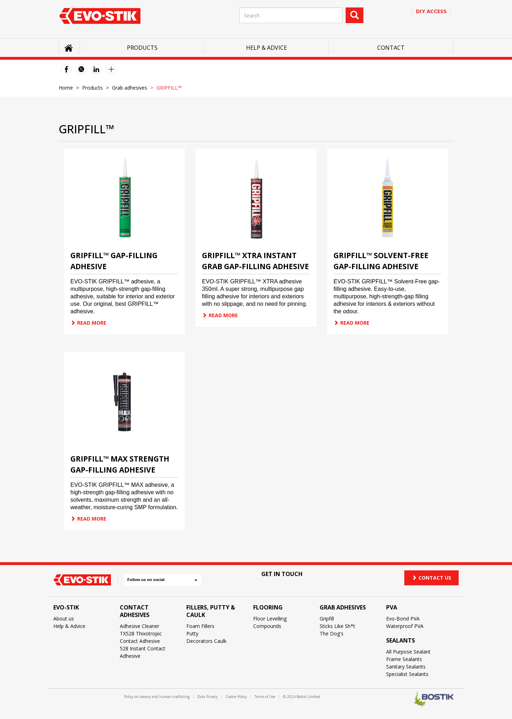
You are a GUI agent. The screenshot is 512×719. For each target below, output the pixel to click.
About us (63, 618)
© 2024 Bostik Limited (301, 696)
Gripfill (327, 618)
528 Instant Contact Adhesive (142, 652)
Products (142, 48)
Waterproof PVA (404, 626)
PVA (391, 607)
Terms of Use (265, 696)
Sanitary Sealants (406, 666)
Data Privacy (207, 696)
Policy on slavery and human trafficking (157, 696)
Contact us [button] (431, 577)
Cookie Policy (236, 696)
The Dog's (331, 633)
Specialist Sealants (407, 674)
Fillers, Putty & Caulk (210, 611)
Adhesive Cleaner (139, 626)
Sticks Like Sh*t (337, 626)
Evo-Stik (66, 607)
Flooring (268, 607)
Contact (391, 48)
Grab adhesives (129, 87)
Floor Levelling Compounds (270, 622)
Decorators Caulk (206, 641)
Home (66, 87)
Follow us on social (162, 579)
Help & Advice (266, 48)
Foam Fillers (200, 626)
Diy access (431, 11)
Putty (192, 633)
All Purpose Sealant (408, 651)
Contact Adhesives (134, 611)
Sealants (400, 640)
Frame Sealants (404, 659)
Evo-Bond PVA (403, 618)
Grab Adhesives (343, 607)
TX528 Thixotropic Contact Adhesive (141, 637)
